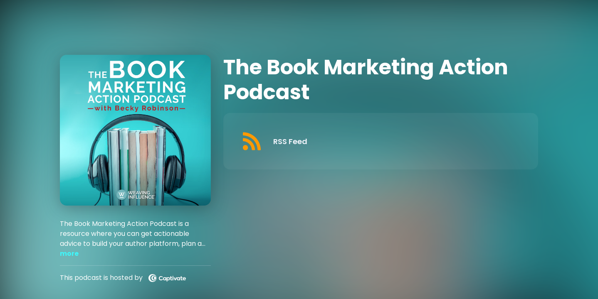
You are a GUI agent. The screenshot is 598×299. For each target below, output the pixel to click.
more (69, 253)
